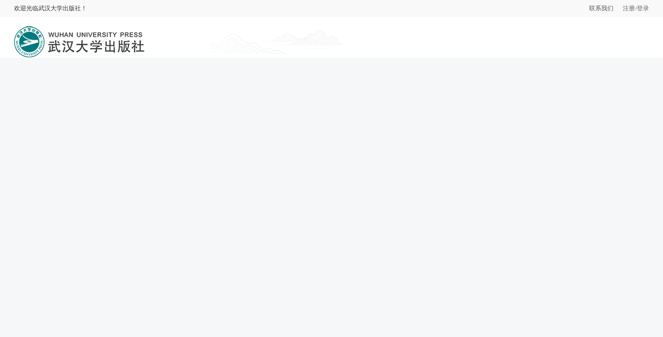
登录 (643, 8)
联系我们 (601, 8)
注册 (629, 8)
